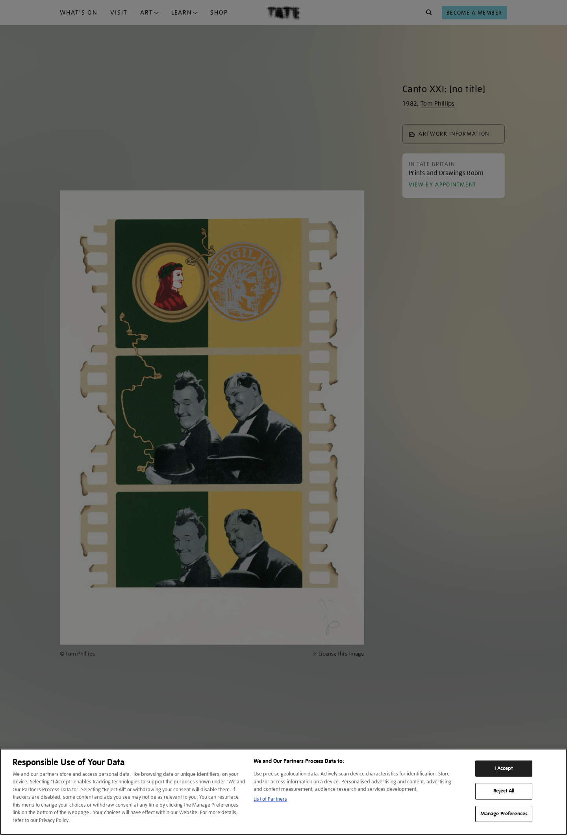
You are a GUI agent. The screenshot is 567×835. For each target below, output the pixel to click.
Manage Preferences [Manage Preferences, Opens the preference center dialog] (504, 813)
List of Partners (270, 799)
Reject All (503, 790)
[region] (283, 792)
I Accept (504, 768)
